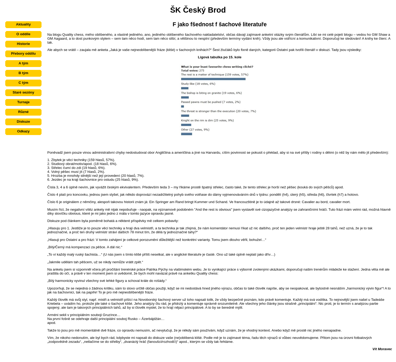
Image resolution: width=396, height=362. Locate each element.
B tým (23, 73)
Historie (23, 44)
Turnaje (23, 102)
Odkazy (23, 131)
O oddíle (23, 34)
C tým (23, 83)
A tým (23, 63)
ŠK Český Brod (198, 10)
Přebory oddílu (23, 53)
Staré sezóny (23, 92)
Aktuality (23, 24)
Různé (23, 112)
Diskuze (23, 121)
